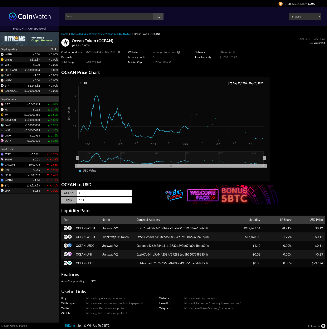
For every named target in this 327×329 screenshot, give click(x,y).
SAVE (8, 125)
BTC (7, 185)
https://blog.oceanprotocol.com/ (105, 298)
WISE (8, 65)
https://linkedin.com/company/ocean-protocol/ (212, 303)
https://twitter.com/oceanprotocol (106, 308)
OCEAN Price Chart (80, 72)
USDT (90, 263)
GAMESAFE (11, 120)
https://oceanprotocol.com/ (201, 298)
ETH (7, 85)
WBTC (8, 80)
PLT (7, 109)
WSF (7, 130)
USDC (90, 246)
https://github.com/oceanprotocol (106, 313)
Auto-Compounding (73, 281)
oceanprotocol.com (164, 52)
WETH (8, 54)
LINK (7, 190)
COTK (8, 141)
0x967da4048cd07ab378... (102, 52)
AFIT (7, 104)
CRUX (8, 135)
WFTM (9, 180)
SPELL (8, 175)
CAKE (8, 75)
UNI (89, 254)
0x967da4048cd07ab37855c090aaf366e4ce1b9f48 (101, 34)
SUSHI (8, 159)
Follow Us (314, 326)
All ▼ (53, 49)
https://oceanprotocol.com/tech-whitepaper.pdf (114, 303)
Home (64, 34)
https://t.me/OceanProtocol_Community (208, 308)
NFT (93, 281)
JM (6, 115)
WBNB (9, 59)
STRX (8, 154)
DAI (7, 170)
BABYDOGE (11, 91)
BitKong (69, 326)
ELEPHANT (11, 70)
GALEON (10, 164)
